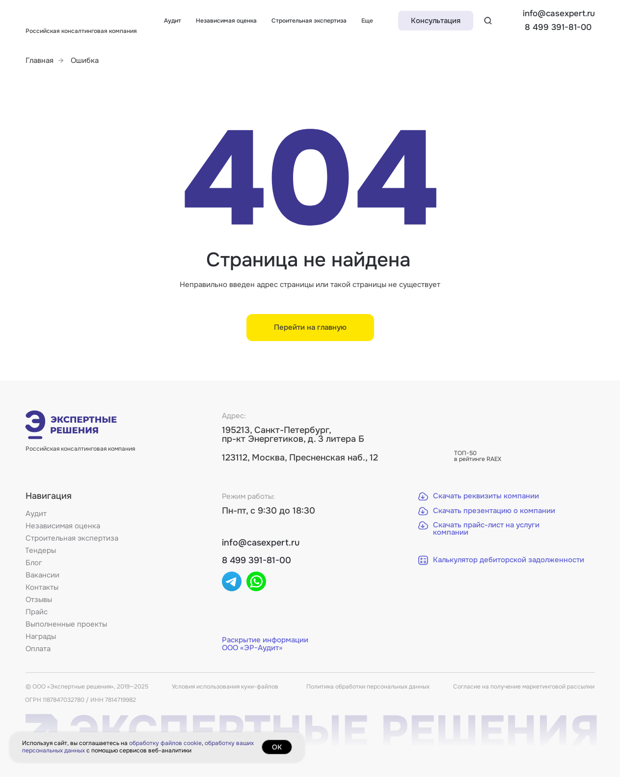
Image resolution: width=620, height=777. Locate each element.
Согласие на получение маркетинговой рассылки (523, 687)
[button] (435, 20)
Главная (40, 60)
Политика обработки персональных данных (368, 687)
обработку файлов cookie (165, 743)
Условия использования (206, 687)
